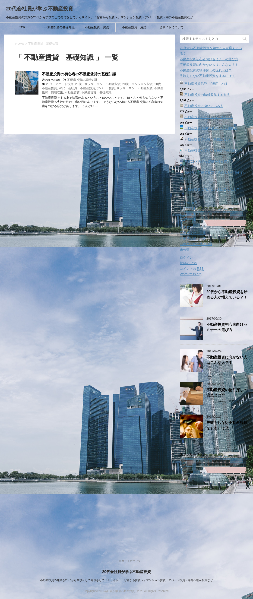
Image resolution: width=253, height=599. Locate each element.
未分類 (185, 249)
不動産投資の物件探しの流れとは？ (206, 70)
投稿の (188, 263)
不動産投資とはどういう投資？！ (208, 117)
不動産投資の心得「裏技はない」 (208, 139)
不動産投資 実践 (97, 27)
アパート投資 (106, 88)
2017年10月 (188, 203)
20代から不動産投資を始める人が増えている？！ (226, 294)
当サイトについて (171, 27)
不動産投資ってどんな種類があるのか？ (213, 150)
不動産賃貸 (72, 92)
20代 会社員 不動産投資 (77, 88)
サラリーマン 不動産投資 (135, 88)
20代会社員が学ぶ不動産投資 (39, 9)
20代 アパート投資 (59, 84)
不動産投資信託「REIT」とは (206, 84)
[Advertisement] (214, 503)
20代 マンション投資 (137, 84)
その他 (185, 227)
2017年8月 (187, 214)
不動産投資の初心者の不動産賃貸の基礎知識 (79, 74)
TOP (22, 27)
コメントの (192, 269)
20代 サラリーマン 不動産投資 (97, 84)
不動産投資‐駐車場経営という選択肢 (210, 128)
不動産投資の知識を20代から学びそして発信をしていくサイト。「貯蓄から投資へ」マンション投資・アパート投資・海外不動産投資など (126, 580)
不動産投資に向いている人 (203, 106)
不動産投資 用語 (134, 27)
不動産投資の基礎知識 (59, 27)
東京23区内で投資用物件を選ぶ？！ (210, 161)
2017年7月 (187, 219)
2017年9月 (187, 208)
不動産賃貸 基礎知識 (96, 92)
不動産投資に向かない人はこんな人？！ (209, 65)
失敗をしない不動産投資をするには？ (207, 76)
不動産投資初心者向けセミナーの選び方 (209, 59)
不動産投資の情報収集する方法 (207, 95)
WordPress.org (190, 274)
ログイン (186, 257)
